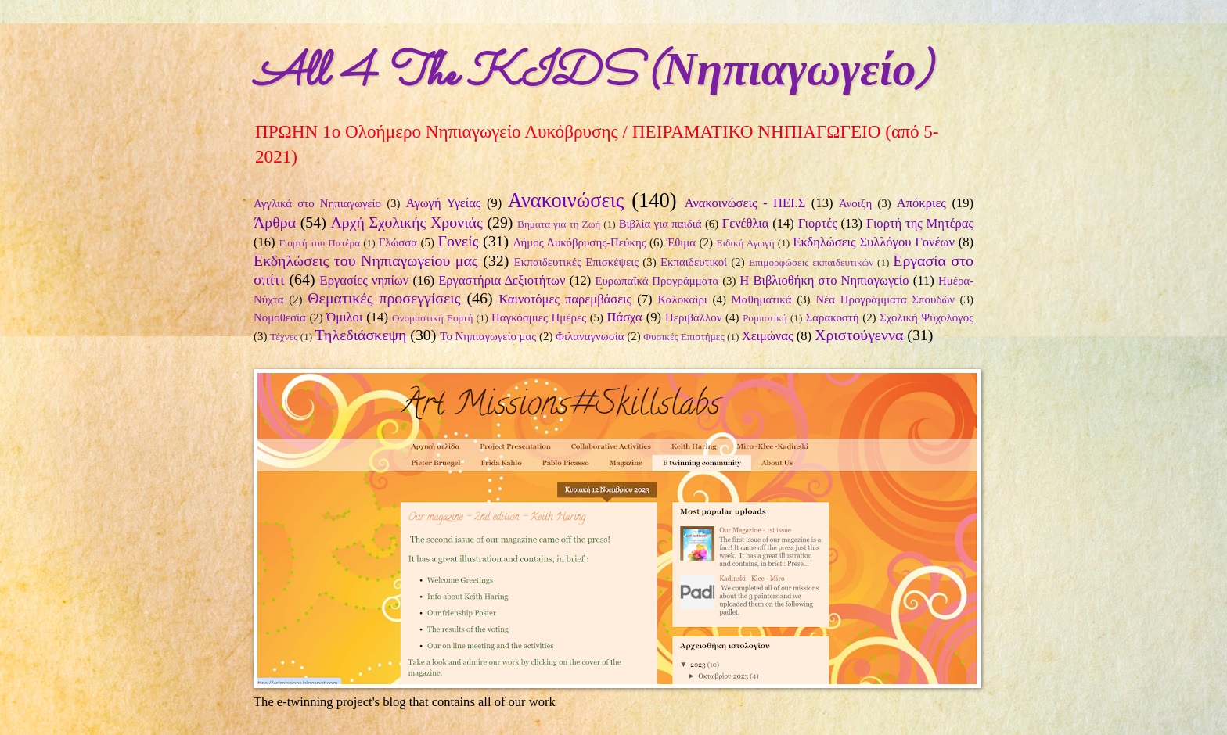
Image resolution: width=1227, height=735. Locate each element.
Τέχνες (283, 336)
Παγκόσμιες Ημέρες (538, 317)
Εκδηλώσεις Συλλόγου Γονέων (874, 242)
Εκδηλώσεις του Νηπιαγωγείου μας (366, 260)
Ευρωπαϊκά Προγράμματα (656, 280)
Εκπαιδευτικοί (693, 262)
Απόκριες (921, 202)
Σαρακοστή (832, 317)
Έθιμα (681, 242)
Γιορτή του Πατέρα (319, 243)
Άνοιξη (855, 203)
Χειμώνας (767, 335)
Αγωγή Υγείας (443, 202)
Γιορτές (817, 223)
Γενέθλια (745, 223)
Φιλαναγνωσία (590, 336)
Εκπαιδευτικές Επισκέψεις (576, 262)
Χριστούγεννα (859, 334)
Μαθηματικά (762, 299)
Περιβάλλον (693, 317)
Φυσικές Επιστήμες (683, 336)
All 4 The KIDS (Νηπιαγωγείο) (593, 75)
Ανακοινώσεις (566, 200)
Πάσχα (624, 317)
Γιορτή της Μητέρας (919, 223)
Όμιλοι (344, 317)
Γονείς (457, 240)
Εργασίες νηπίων (364, 280)
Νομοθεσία (280, 317)
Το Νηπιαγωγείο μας (488, 336)
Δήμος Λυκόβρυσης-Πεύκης (579, 242)
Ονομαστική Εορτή (432, 318)
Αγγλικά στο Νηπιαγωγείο (317, 203)
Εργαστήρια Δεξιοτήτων (501, 280)
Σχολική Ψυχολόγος (926, 317)
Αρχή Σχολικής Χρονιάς (406, 222)
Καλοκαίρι (682, 299)
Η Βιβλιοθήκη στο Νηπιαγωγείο (824, 280)
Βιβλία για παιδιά (660, 223)
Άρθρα (275, 222)
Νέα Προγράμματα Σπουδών (885, 299)
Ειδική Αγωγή (745, 243)
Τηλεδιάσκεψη (361, 334)
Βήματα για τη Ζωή (558, 224)
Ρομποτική (765, 318)
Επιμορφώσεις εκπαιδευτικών (811, 262)
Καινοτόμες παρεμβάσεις (564, 299)
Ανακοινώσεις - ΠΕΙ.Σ (745, 202)
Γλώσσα (398, 242)
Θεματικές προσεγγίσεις (384, 298)
